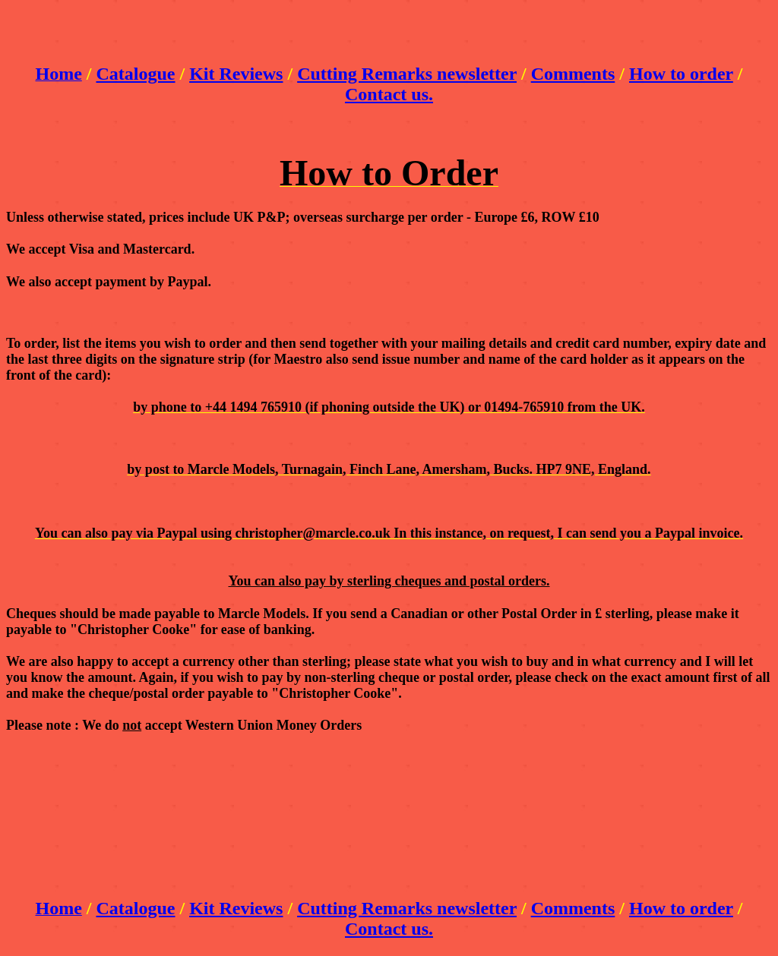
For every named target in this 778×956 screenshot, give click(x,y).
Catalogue (135, 74)
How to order (681, 74)
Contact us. (389, 94)
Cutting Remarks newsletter (407, 74)
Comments (573, 74)
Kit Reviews (236, 74)
